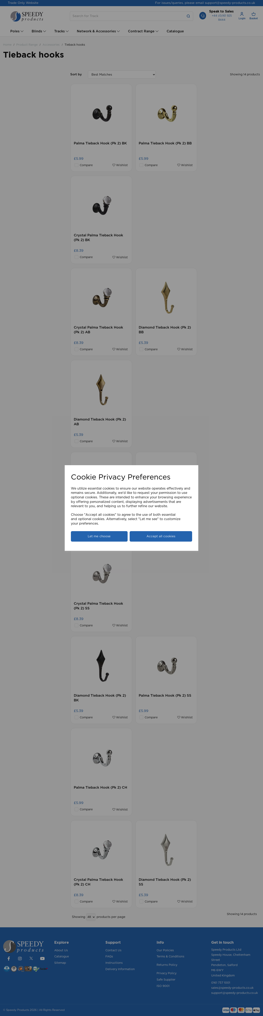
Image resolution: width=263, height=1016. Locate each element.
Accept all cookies (160, 536)
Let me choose (99, 536)
